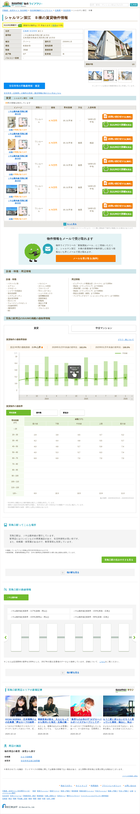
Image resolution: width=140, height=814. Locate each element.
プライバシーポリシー (111, 786)
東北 (10, 798)
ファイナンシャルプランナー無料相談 (94, 796)
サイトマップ (81, 786)
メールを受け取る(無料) (85, 258)
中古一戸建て (124, 791)
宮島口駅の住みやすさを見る (119, 560)
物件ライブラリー (73, 796)
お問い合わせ (130, 786)
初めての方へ (66, 786)
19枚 (11, 174)
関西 (34, 798)
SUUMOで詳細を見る (117, 124)
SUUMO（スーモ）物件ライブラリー (22, 4)
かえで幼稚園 (26, 757)
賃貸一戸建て (65, 791)
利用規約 (94, 786)
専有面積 (12, 413)
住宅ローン (61, 796)
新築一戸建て (113, 791)
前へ (6, 637)
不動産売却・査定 (29, 796)
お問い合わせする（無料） (117, 117)
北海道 (4, 798)
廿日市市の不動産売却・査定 (24, 86)
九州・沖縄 (51, 798)
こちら (102, 662)
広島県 (58, 10)
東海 (30, 798)
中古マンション (101, 791)
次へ (134, 637)
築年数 (38, 413)
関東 (14, 798)
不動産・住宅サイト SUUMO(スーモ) (16, 791)
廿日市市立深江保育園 (30, 761)
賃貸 (54, 25)
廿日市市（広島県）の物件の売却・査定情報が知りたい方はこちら (32, 93)
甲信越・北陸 (22, 798)
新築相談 (40, 796)
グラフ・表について (126, 340)
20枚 (11, 152)
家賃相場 (75, 791)
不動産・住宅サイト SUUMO (15, 10)
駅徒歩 (65, 413)
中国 (43, 798)
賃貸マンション (42, 791)
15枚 (11, 130)
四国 (39, 798)
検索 (135, 5)
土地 (131, 791)
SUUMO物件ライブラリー (41, 10)
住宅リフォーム (15, 796)
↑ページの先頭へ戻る (130, 776)
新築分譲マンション (86, 791)
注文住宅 (5, 796)
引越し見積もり (50, 796)
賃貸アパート (54, 791)
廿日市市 (67, 10)
